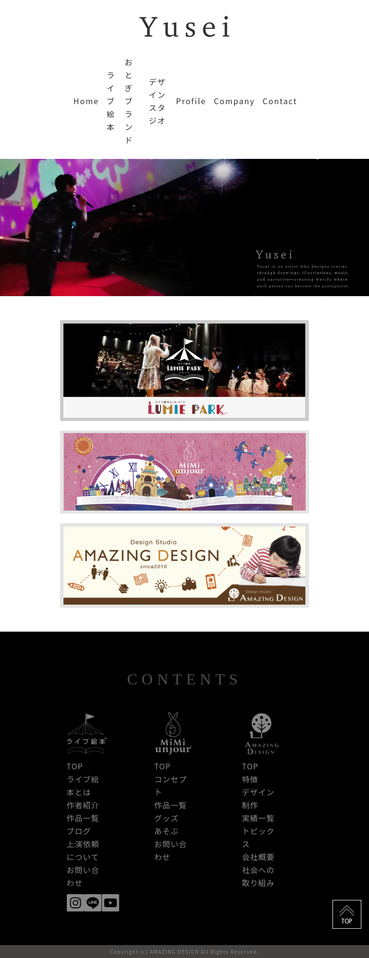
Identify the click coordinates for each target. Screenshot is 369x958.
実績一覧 (258, 818)
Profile (191, 101)
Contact (280, 101)
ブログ (79, 831)
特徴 (250, 779)
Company (234, 101)
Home (86, 101)
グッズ (166, 818)
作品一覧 (83, 818)
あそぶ (166, 831)
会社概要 (258, 856)
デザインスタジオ (157, 101)
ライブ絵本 (111, 100)
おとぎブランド (128, 100)
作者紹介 (83, 805)
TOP (75, 766)
